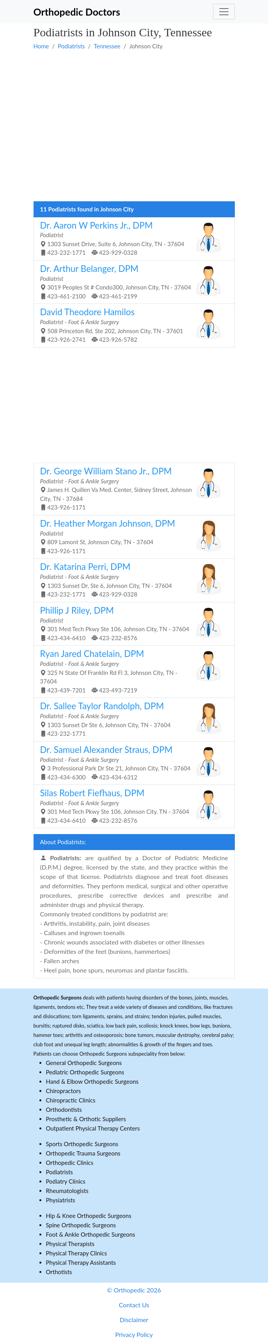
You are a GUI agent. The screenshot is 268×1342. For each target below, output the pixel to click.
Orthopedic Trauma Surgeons (83, 1153)
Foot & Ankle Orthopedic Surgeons (90, 1234)
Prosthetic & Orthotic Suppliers (86, 1118)
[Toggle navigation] (224, 12)
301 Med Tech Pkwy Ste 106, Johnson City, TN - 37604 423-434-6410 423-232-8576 (131, 623)
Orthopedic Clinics (70, 1162)
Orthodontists (64, 1109)
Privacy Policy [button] (134, 1334)
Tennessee (107, 46)
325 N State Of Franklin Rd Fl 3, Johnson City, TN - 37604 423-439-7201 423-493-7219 (131, 670)
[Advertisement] (134, 70)
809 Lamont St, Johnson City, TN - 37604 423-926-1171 (131, 536)
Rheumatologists (67, 1190)
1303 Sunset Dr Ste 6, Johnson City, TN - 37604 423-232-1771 (131, 719)
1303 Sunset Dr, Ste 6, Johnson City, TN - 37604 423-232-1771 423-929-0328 (131, 579)
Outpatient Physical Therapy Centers (93, 1128)
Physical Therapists (70, 1243)
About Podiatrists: (63, 841)
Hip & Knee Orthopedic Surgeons (88, 1215)
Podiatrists (71, 46)
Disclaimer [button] (134, 1319)
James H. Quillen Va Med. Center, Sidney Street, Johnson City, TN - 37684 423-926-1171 (131, 488)
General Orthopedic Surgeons (84, 1062)
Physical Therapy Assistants (81, 1262)
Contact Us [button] (134, 1304)
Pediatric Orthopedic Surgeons (85, 1072)
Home (41, 46)
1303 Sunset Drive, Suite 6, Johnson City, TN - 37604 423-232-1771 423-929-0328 (131, 238)
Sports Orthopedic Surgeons (82, 1143)
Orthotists (59, 1271)
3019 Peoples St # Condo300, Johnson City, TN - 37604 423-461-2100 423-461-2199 (131, 281)
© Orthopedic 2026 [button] (134, 1290)
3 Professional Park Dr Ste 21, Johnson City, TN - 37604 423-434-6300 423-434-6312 (131, 762)
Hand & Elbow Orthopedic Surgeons (92, 1081)
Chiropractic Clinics (71, 1100)
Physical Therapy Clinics (76, 1253)
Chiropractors (63, 1090)
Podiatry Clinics (65, 1181)
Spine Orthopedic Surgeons (81, 1224)
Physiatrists (60, 1200)
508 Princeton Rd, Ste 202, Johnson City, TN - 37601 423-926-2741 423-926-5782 (131, 325)
